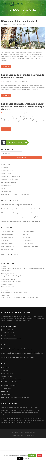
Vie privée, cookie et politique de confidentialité (15, 194)
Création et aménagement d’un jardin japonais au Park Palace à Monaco (22, 209)
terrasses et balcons (7, 243)
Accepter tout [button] (32, 455)
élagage (25, 234)
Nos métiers (4, 167)
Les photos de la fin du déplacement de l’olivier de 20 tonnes (22, 76)
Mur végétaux (27, 237)
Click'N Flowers (5, 295)
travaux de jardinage (7, 249)
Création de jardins (7, 170)
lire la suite (6, 66)
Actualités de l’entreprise (8, 183)
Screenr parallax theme (18, 435)
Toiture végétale (28, 243)
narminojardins (21, 24)
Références (4, 188)
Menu (43, 4)
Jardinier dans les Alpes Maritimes (11, 176)
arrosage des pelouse (7, 231)
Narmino (4, 266)
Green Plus (4, 290)
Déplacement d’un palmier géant (19, 21)
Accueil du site (5, 164)
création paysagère (7, 234)
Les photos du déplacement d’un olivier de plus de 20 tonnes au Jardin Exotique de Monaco (22, 107)
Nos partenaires (6, 185)
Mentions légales (6, 191)
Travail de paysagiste (7, 246)
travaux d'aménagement (30, 246)
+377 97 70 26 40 (9, 335)
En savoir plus (26, 458)
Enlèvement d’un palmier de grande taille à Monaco (16, 205)
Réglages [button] (20, 458)
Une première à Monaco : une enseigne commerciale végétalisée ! (20, 217)
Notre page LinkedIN (7, 284)
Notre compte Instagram (8, 279)
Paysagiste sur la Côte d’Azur (9, 179)
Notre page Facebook (7, 274)
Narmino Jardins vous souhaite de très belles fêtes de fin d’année (20, 221)
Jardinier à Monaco (6, 173)
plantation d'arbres (28, 240)
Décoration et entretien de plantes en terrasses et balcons (18, 213)
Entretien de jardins (7, 237)
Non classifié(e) (5, 240)
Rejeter (39, 455)
